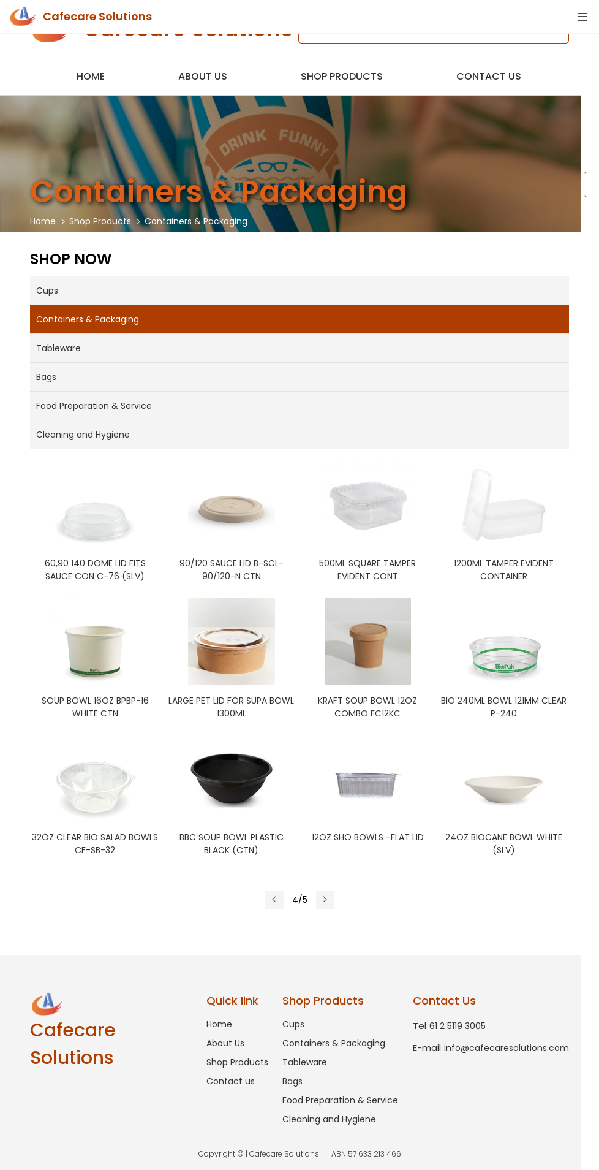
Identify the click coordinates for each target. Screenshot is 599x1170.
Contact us (488, 76)
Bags (46, 377)
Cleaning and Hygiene (83, 434)
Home (91, 76)
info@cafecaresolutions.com (491, 1048)
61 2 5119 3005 (449, 1026)
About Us (202, 76)
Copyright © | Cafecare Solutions (299, 1154)
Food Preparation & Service (94, 406)
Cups (47, 290)
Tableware (58, 348)
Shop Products (342, 76)
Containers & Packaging (196, 221)
